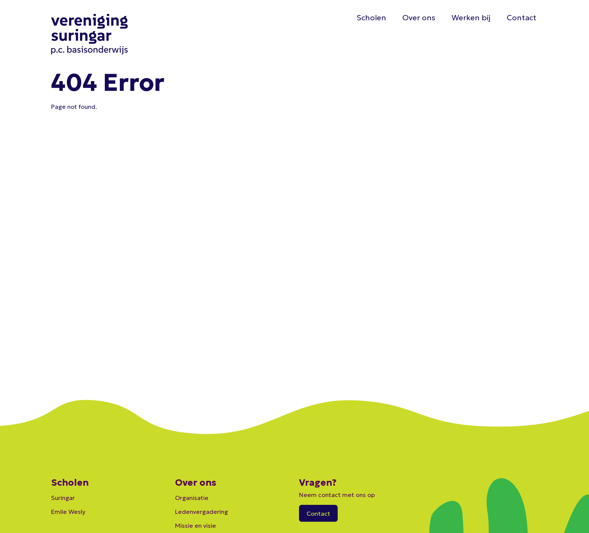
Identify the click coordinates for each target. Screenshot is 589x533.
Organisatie (191, 497)
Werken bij (471, 18)
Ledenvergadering (201, 511)
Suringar (63, 497)
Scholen (371, 18)
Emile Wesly (68, 511)
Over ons (418, 18)
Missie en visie (195, 525)
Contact (521, 18)
